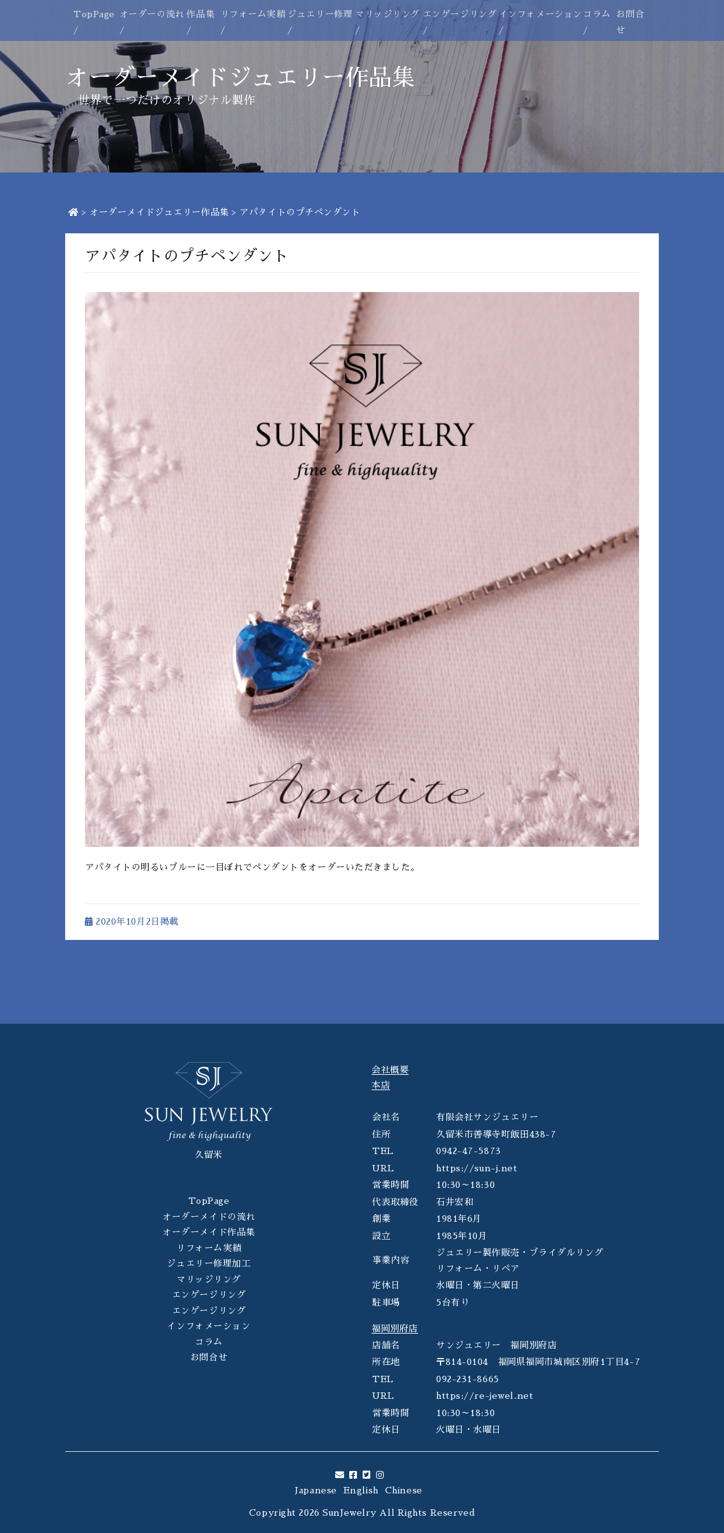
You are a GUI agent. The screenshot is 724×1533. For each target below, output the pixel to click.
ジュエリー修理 (319, 14)
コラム (597, 14)
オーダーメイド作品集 (208, 1232)
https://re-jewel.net (484, 1395)
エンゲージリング (460, 14)
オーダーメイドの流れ (208, 1216)
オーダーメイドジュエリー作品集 (159, 212)
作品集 (200, 14)
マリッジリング (387, 14)
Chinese (404, 1490)
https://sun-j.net (477, 1168)
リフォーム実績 (252, 14)
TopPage (94, 14)
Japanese (315, 1490)
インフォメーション (540, 14)
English (361, 1490)
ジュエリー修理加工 (208, 1263)
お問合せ (208, 1357)
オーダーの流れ (152, 14)
